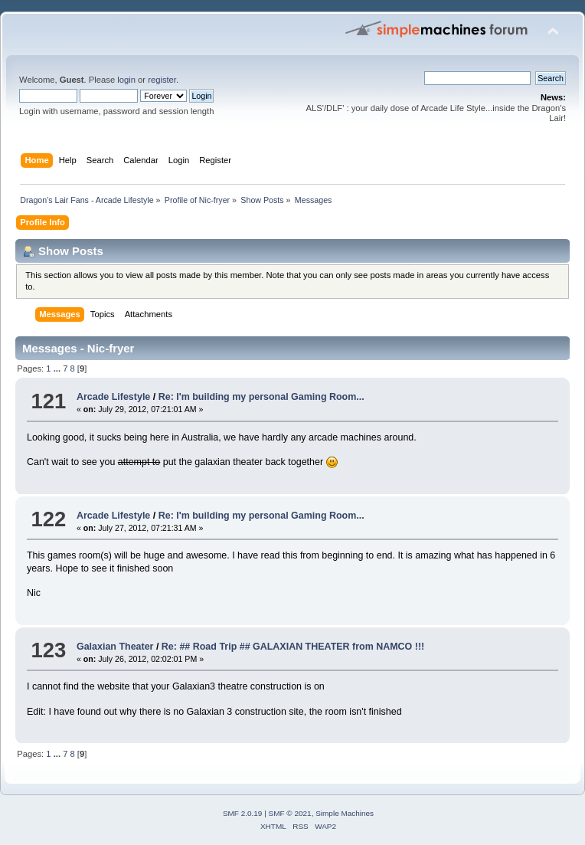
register (162, 79)
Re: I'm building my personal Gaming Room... (261, 396)
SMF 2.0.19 (243, 813)
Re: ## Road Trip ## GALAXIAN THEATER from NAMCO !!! (293, 646)
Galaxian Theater (115, 646)
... (58, 368)
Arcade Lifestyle (113, 396)
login (126, 79)
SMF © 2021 (290, 813)
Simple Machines (344, 813)
